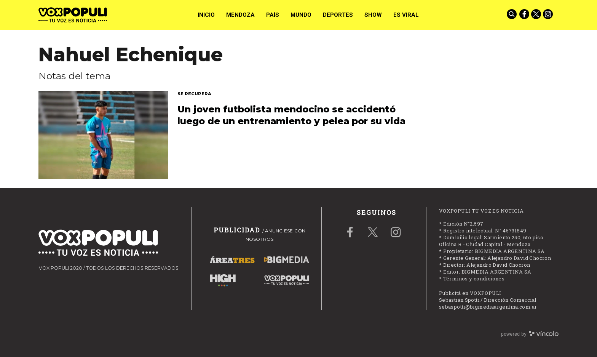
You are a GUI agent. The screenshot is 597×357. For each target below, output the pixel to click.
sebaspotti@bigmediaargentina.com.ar (488, 306)
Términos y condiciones (474, 278)
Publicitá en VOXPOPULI (470, 293)
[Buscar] (512, 15)
